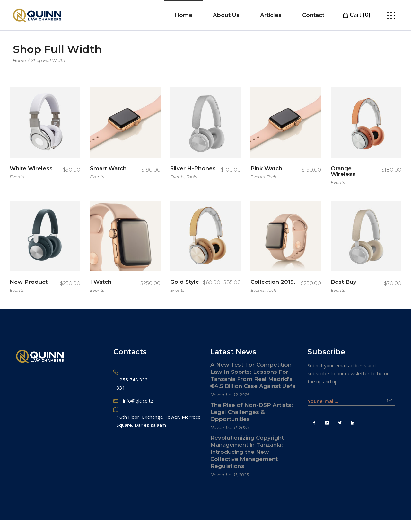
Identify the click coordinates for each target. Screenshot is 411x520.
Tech (271, 176)
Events (17, 176)
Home (19, 60)
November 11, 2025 (229, 427)
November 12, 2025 (229, 394)
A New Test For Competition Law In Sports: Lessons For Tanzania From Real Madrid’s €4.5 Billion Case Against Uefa (252, 375)
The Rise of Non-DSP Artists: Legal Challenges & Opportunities (251, 412)
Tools (192, 176)
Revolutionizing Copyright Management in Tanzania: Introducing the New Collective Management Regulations (247, 452)
